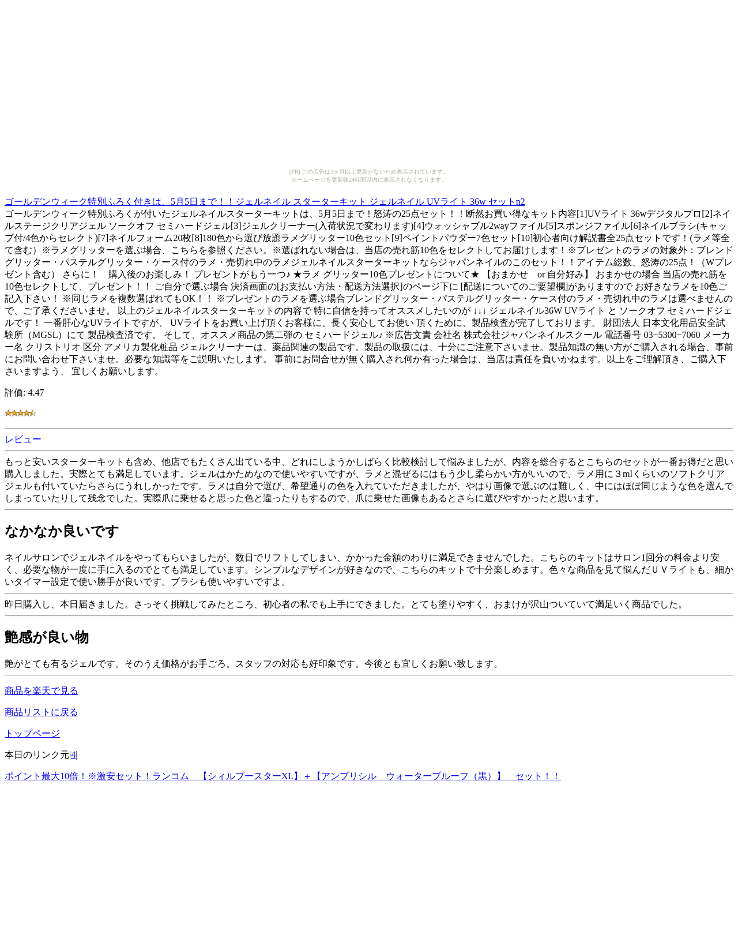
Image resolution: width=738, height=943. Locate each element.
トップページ (32, 733)
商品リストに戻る (41, 712)
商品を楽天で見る (41, 691)
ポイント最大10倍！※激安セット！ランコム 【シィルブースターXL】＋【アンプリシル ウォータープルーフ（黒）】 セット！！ (283, 776)
